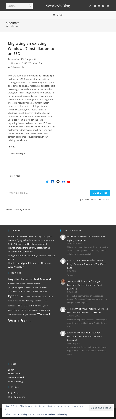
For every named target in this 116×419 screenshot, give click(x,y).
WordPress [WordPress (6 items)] (19, 321)
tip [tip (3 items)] (25, 305)
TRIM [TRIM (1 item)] (35, 306)
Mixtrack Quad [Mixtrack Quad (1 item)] (13, 284)
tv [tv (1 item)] (47, 306)
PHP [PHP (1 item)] (20, 291)
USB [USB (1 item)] (21, 310)
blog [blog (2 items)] (10, 279)
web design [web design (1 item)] (45, 310)
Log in (11, 369)
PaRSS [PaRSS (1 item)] (28, 287)
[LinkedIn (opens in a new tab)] (95, 6)
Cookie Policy (61, 414)
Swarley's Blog (58, 5)
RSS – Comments (16, 396)
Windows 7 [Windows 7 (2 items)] (43, 314)
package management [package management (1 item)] (16, 287)
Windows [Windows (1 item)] (32, 315)
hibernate (15, 26)
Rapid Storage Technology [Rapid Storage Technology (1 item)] (36, 296)
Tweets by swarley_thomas (18, 209)
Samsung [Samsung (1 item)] (29, 301)
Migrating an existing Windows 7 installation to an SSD (31, 48)
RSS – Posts (13, 393)
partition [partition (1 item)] (35, 287)
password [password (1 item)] (43, 287)
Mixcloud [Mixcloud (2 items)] (45, 279)
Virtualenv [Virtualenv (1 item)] (36, 310)
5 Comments (17, 67)
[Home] (7, 26)
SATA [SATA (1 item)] (45, 301)
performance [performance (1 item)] (13, 291)
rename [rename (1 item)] (18, 301)
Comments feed (16, 377)
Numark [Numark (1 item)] (30, 284)
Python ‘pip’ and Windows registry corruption (30, 236)
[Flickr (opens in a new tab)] (103, 6)
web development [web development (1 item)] (14, 315)
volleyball (71, 236)
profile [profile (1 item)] (45, 291)
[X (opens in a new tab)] (90, 6)
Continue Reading (16, 153)
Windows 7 (34, 63)
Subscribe (100, 192)
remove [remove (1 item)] (11, 301)
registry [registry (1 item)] (50, 296)
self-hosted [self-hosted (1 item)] (12, 306)
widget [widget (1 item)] (25, 315)
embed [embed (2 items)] (35, 279)
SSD (25, 63)
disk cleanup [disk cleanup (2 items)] (21, 279)
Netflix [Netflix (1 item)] (22, 284)
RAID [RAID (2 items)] (23, 296)
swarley (15, 59)
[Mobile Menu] (58, 15)
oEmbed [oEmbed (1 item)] (37, 284)
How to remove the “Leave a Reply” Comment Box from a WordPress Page (86, 264)
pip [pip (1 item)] (25, 291)
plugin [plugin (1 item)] (29, 291)
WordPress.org (15, 381)
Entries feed (14, 373)
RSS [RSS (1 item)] (23, 301)
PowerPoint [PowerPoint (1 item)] (37, 291)
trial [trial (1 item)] (30, 306)
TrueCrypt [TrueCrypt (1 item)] (41, 306)
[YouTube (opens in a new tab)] (107, 6)
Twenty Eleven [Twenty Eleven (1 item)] (13, 310)
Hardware (16, 63)
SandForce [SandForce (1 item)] (38, 301)
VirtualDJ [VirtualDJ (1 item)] (27, 310)
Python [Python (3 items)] (13, 296)
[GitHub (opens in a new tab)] (99, 6)
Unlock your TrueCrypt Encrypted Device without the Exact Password (84, 285)
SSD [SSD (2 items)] (20, 305)
